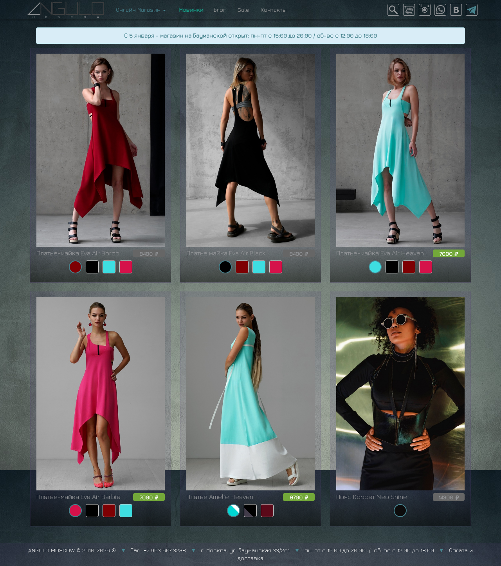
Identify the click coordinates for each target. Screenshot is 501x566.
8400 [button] (149, 253)
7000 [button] (449, 253)
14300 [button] (448, 497)
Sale (243, 9)
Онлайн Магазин (141, 9)
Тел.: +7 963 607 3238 (158, 550)
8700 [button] (299, 497)
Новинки (190, 9)
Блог (220, 9)
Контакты (274, 9)
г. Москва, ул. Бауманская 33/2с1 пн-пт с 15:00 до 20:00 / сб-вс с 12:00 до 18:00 (317, 550)
